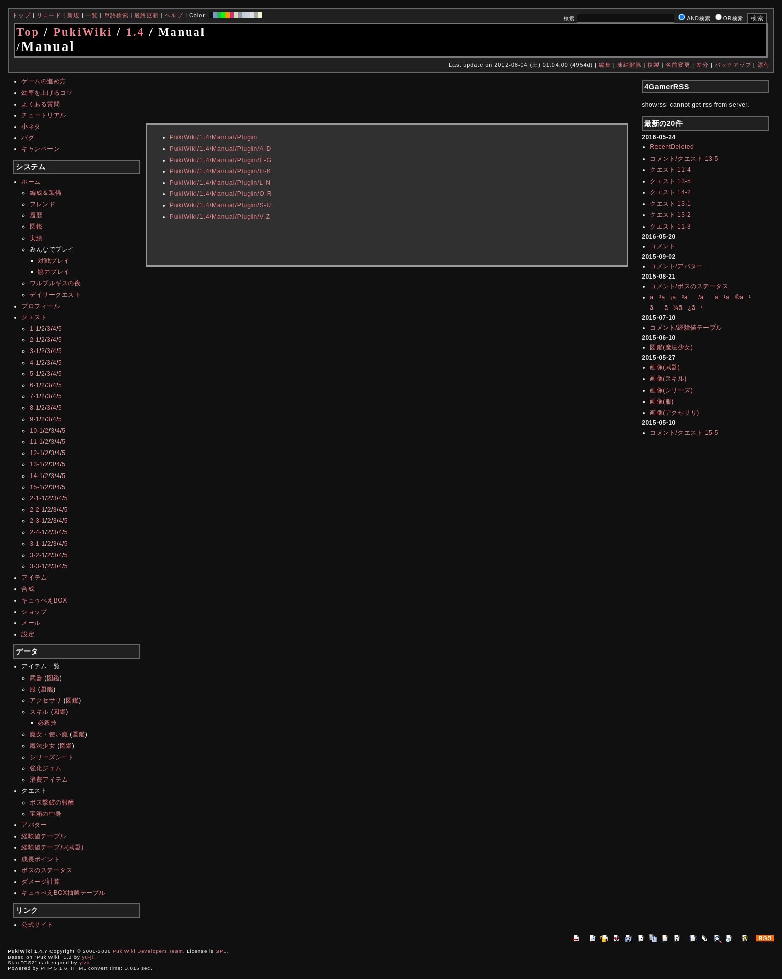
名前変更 (678, 65)
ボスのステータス (46, 870)
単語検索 (116, 15)
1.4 (135, 32)
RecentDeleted (672, 146)
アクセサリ (46, 700)
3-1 (34, 351)
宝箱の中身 (46, 813)
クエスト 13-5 (670, 181)
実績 (36, 238)
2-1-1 (37, 498)
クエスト (34, 317)
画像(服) (662, 401)
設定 (27, 634)
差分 (702, 65)
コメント (662, 246)
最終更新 (146, 15)
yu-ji (88, 957)
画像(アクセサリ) (674, 412)
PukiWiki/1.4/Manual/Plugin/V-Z (220, 216)
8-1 (34, 407)
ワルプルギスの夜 (55, 283)
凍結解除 (629, 65)
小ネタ (31, 126)
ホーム (31, 181)
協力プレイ (54, 271)
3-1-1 (37, 543)
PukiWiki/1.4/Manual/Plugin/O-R (221, 193)
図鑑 (36, 226)
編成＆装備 (46, 192)
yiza (84, 962)
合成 (27, 588)
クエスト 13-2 (670, 214)
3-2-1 (37, 555)
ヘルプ (174, 15)
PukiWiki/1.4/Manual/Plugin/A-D (220, 149)
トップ (21, 15)
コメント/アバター (676, 266)
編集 (605, 65)
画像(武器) (665, 367)
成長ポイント (40, 859)
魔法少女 (42, 745)
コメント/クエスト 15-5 (684, 432)
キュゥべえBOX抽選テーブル (63, 892)
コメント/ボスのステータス (689, 286)
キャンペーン (40, 149)
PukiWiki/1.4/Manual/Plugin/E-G (221, 160)
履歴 (36, 215)
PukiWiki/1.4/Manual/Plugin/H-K (220, 171)
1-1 (34, 328)
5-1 (34, 374)
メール (31, 622)
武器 (36, 678)
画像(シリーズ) (671, 390)
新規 (73, 15)
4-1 (34, 362)
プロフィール (40, 306)
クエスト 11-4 (670, 169)
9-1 (34, 419)
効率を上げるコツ (46, 92)
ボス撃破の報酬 (52, 802)
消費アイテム (49, 779)
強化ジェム (46, 768)
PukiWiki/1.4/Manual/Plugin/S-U (220, 205)
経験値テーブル (43, 836)
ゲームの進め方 (43, 81)
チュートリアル (43, 115)
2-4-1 (37, 532)
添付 (764, 65)
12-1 (36, 453)
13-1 (36, 464)
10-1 (36, 430)
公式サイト (37, 924)
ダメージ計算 (40, 881)
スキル (39, 711)
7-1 (34, 396)
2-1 (34, 339)
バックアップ (733, 65)
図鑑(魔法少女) (671, 347)
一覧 (92, 15)
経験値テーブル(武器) (52, 847)
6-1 (34, 385)
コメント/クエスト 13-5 (684, 158)
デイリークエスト (55, 294)
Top (28, 32)
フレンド (42, 204)
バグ (27, 137)
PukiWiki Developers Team (148, 951)
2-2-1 (37, 509)
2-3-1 (37, 520)
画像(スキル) (668, 378)
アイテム (34, 577)
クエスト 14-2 (670, 192)
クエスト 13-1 (670, 203)
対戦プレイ (54, 260)
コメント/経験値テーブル (686, 327)
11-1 (36, 441)
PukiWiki (82, 32)
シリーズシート (52, 757)
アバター (34, 825)
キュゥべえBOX (44, 600)
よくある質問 (40, 104)
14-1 (36, 476)
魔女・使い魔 (49, 734)
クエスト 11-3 (670, 226)
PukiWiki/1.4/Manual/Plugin (213, 137)
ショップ (34, 611)
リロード (49, 15)
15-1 (36, 487)
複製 (653, 65)
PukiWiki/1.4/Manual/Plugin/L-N (220, 182)
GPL (221, 951)
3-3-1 (37, 566)
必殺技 (47, 722)
